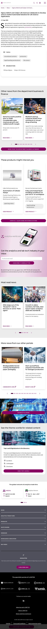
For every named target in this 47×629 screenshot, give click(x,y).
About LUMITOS (22, 610)
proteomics (28, 27)
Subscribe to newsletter (21, 263)
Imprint (8, 623)
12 (30, 393)
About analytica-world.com (23, 614)
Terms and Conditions (19, 623)
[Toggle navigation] (45, 3)
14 (34, 393)
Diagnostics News (23, 412)
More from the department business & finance (23, 149)
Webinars (4, 533)
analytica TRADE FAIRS (8, 515)
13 (32, 393)
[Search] (34, 3)
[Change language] (40, 3)
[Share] (37, 3)
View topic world (23, 471)
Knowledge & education (8, 538)
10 (31, 144)
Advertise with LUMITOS (23, 607)
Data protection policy (34, 623)
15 (35, 393)
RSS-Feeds (4, 544)
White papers (5, 527)
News (2, 510)
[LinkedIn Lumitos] (23, 601)
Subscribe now (23, 567)
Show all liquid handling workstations (23, 220)
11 (29, 393)
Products (4, 521)
